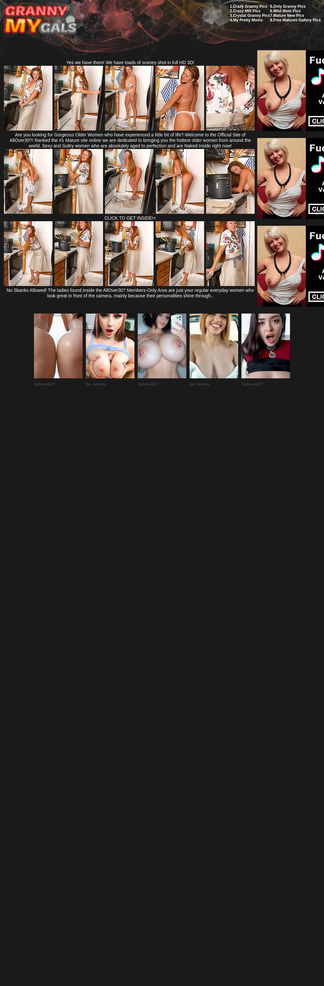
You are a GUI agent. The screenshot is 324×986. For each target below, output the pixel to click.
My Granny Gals (40, 20)
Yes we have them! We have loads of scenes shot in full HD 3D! (130, 62)
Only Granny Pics (289, 6)
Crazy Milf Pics (246, 11)
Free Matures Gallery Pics (297, 20)
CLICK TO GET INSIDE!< (130, 218)
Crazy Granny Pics (250, 6)
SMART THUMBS (173, 833)
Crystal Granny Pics (251, 15)
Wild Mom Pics (287, 11)
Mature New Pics (288, 15)
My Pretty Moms (248, 20)
